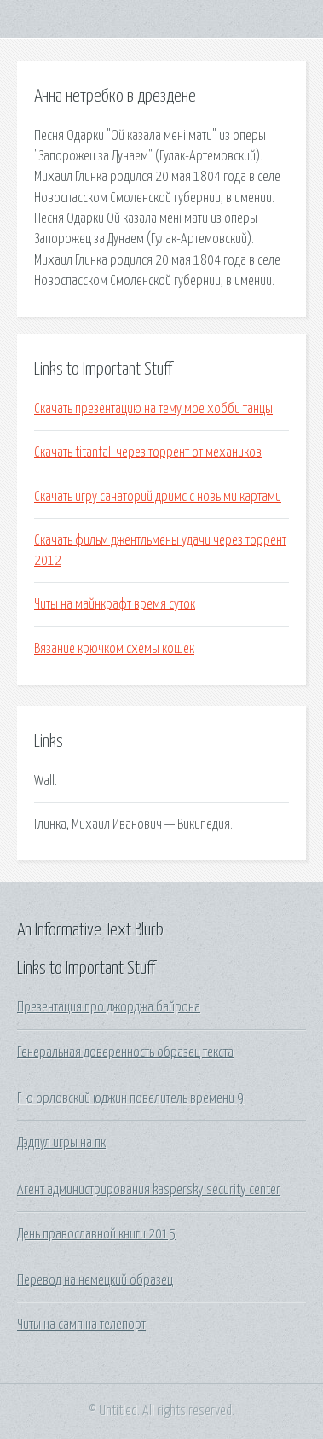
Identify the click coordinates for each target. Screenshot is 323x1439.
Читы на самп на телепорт (81, 1324)
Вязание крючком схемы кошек (114, 648)
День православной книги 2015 (96, 1234)
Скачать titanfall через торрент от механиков (148, 452)
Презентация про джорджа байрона (108, 1007)
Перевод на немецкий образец (95, 1280)
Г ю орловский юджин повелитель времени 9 (130, 1098)
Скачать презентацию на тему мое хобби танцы (153, 409)
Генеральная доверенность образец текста (125, 1052)
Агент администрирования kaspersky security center (148, 1190)
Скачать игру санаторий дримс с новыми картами (157, 497)
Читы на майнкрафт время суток (114, 604)
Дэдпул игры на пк (61, 1143)
